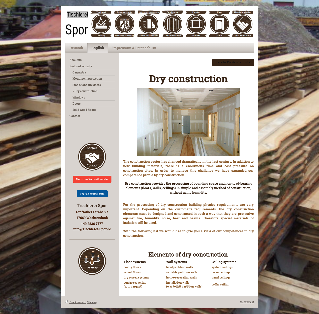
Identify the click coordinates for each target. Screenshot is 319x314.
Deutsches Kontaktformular (92, 179)
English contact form (92, 193)
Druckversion (75, 302)
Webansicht (247, 302)
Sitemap (91, 302)
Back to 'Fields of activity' (233, 62)
